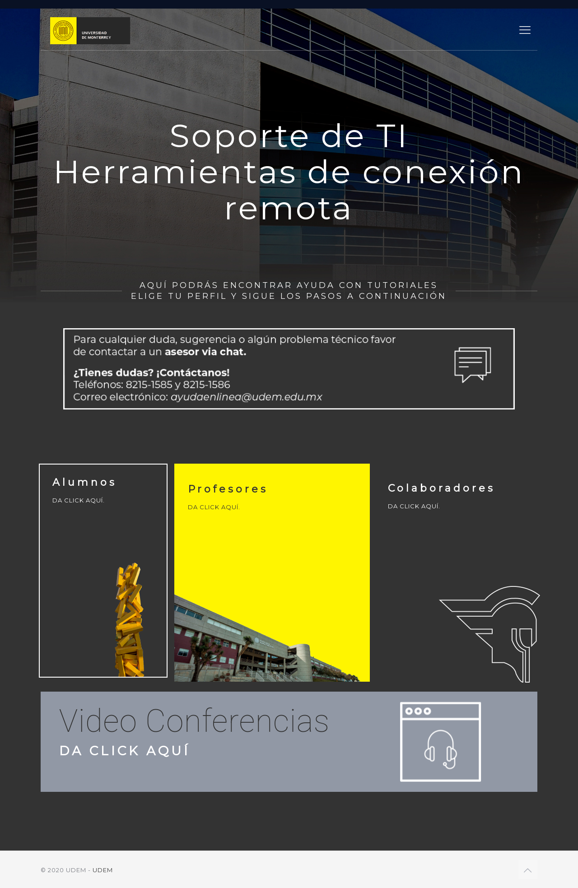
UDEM (103, 870)
